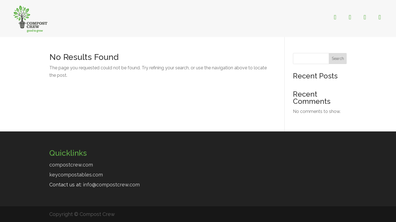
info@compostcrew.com (111, 184)
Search (338, 58)
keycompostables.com (76, 175)
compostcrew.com (71, 165)
